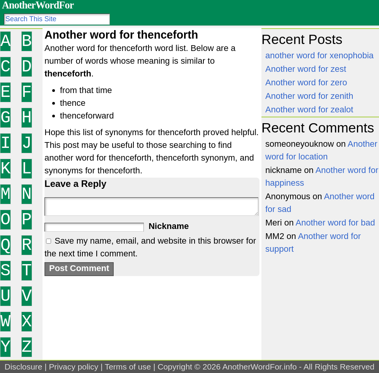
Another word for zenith (309, 96)
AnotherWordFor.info (259, 366)
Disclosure (24, 366)
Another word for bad (335, 222)
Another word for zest (305, 69)
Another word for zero (306, 82)
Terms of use (128, 366)
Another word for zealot (309, 109)
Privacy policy (73, 366)
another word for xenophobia (319, 55)
